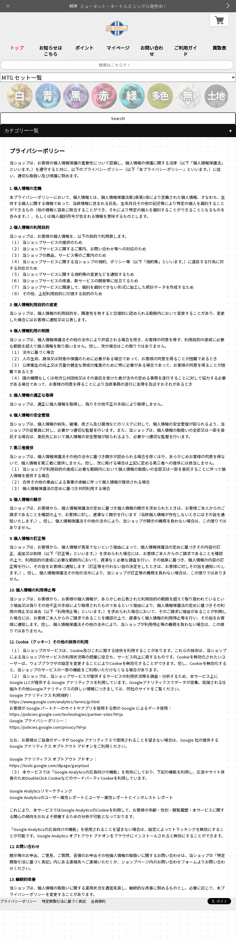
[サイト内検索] (117, 65)
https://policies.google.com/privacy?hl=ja (48, 727)
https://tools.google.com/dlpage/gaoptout (49, 765)
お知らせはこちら (50, 51)
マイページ (118, 48)
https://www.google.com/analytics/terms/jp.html (54, 701)
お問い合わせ (151, 51)
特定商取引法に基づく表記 (64, 901)
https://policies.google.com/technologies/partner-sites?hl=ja (66, 714)
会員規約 (98, 901)
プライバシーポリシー (18, 901)
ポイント (84, 48)
